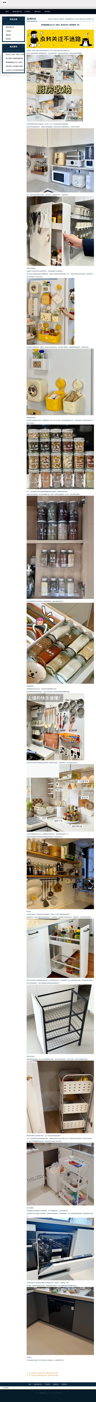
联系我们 (48, 11)
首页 (7, 11)
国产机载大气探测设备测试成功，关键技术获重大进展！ (45, 1375)
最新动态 (37, 11)
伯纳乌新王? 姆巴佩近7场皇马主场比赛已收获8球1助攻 (44, 1373)
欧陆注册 (56, 19)
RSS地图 (53, 1393)
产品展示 (27, 11)
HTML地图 (58, 1393)
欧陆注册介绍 (17, 11)
